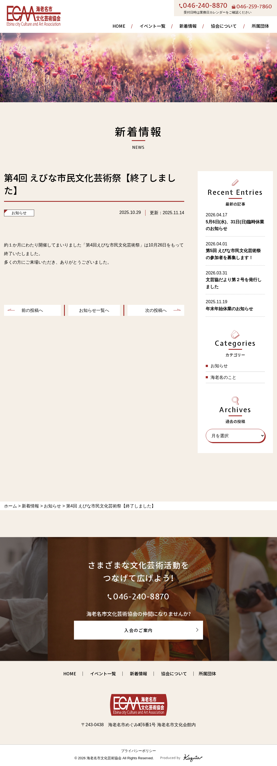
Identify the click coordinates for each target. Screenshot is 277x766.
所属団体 (260, 26)
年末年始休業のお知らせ (229, 308)
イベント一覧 (152, 26)
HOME (118, 26)
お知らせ (19, 213)
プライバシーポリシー (138, 751)
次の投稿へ (156, 310)
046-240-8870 (205, 6)
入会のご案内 (138, 630)
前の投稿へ (32, 310)
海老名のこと (223, 377)
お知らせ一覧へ (94, 310)
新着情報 (188, 26)
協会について (224, 26)
